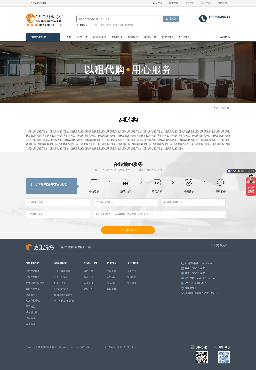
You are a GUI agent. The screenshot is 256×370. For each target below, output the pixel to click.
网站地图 (222, 3)
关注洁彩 (189, 3)
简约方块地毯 (33, 271)
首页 (69, 37)
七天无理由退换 (62, 271)
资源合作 (88, 277)
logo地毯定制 (127, 25)
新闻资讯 (117, 37)
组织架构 (131, 277)
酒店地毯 (30, 295)
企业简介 (131, 271)
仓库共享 (88, 289)
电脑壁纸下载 (97, 347)
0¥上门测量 (60, 283)
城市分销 (88, 271)
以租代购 (225, 37)
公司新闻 (111, 271)
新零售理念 (99, 37)
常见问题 (111, 283)
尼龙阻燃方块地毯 (35, 283)
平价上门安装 (61, 277)
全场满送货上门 (62, 289)
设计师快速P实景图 (64, 300)
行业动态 (111, 277)
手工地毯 (30, 306)
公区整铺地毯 (33, 289)
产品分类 (82, 37)
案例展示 (133, 37)
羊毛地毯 (30, 318)
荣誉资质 (131, 283)
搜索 (171, 18)
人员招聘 (88, 283)
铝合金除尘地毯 (109, 25)
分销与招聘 (150, 37)
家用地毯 (30, 324)
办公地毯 (92, 25)
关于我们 (183, 37)
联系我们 (167, 37)
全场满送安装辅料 (63, 295)
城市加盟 (173, 3)
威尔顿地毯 (31, 312)
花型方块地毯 (33, 277)
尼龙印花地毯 (33, 300)
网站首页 (157, 3)
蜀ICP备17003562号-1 (128, 347)
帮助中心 (206, 3)
